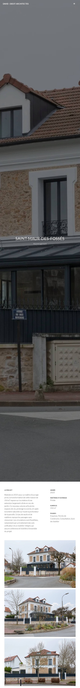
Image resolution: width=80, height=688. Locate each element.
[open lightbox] (40, 564)
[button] (74, 4)
